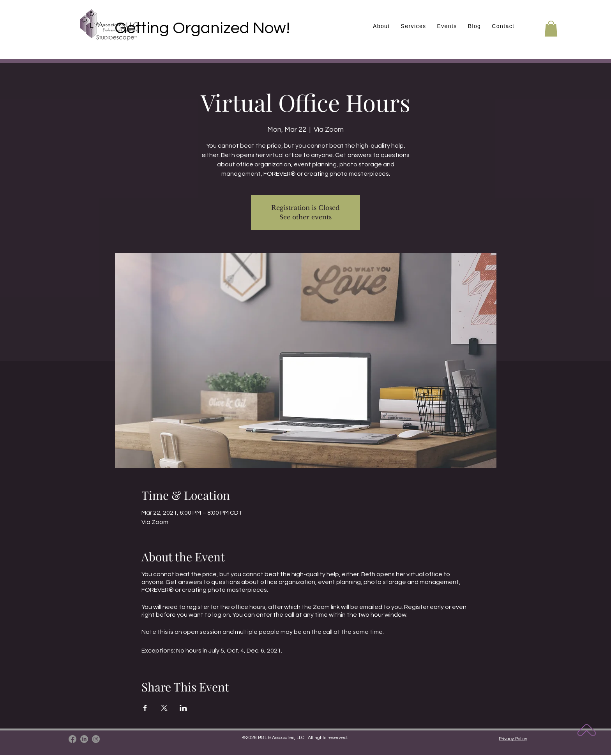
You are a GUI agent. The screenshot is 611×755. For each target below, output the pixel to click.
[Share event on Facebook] (145, 708)
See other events (305, 217)
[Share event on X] (164, 708)
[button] (447, 26)
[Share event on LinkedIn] (183, 708)
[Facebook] (72, 739)
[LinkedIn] (84, 739)
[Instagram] (96, 739)
